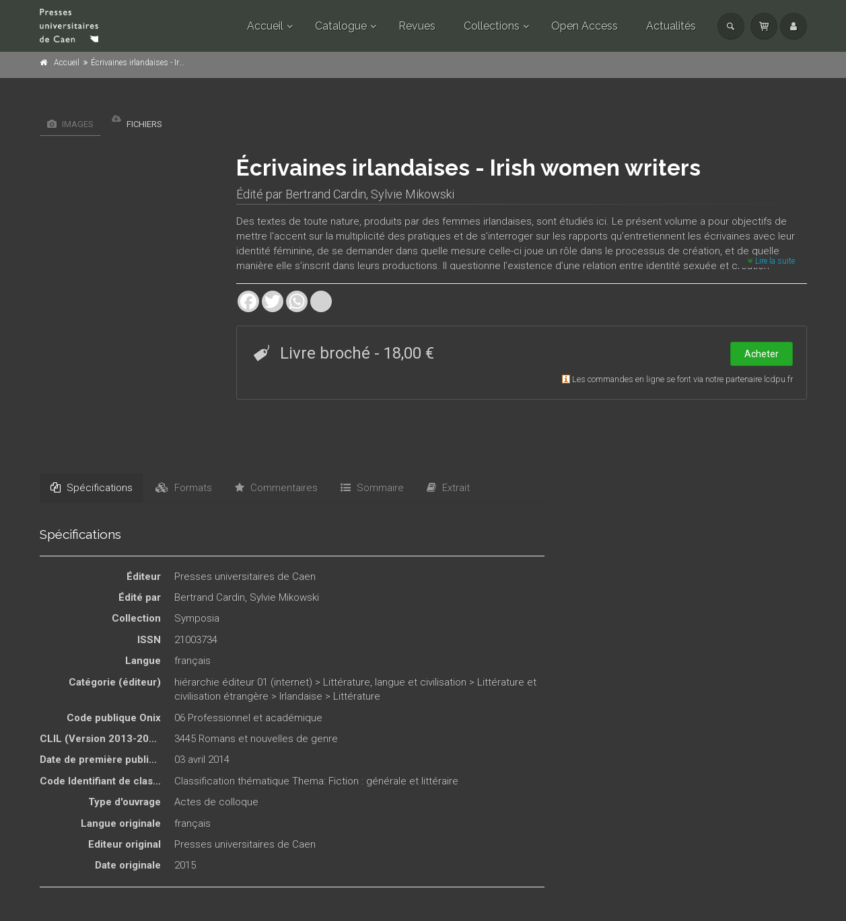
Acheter (761, 353)
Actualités (671, 26)
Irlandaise (300, 696)
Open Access (584, 26)
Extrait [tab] (448, 488)
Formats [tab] (183, 488)
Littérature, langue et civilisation (394, 682)
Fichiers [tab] (137, 120)
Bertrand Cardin (325, 194)
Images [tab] (70, 124)
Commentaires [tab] (276, 488)
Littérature (356, 696)
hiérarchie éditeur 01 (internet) (243, 682)
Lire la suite (771, 261)
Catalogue (341, 26)
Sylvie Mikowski (412, 194)
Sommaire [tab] (372, 488)
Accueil (265, 26)
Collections (492, 26)
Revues (416, 26)
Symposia (196, 618)
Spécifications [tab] (91, 488)
